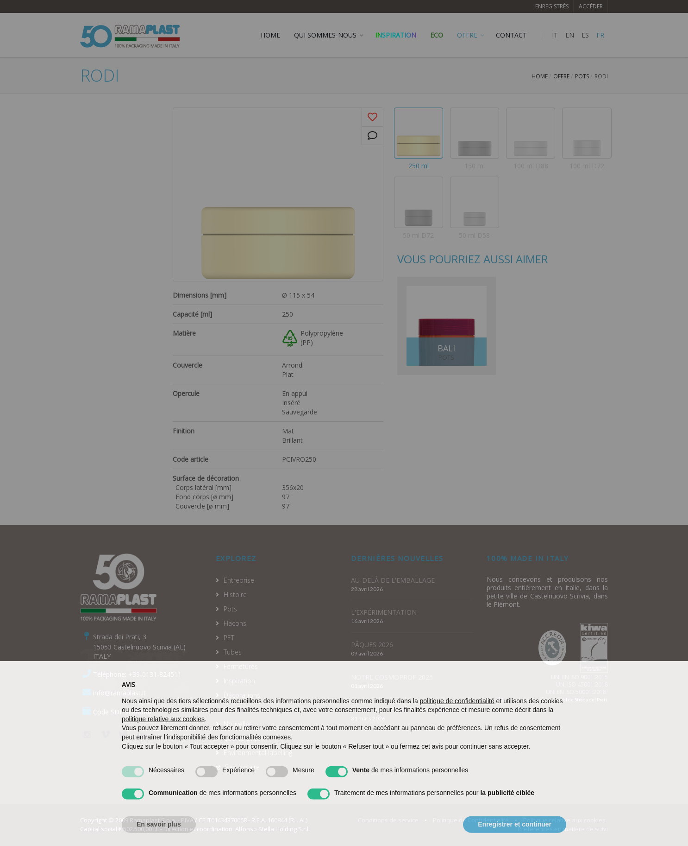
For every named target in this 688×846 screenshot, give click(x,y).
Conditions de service (388, 820)
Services (236, 709)
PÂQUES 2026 (372, 644)
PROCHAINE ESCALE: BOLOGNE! (400, 709)
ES (585, 35)
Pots (582, 76)
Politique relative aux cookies (564, 820)
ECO (436, 35)
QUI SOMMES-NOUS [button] (325, 35)
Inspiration (395, 35)
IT (555, 35)
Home (540, 76)
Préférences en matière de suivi (563, 829)
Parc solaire (242, 767)
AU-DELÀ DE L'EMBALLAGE (393, 580)
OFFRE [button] (467, 35)
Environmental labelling (258, 752)
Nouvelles (238, 723)
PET (229, 637)
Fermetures (241, 666)
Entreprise (239, 580)
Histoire (235, 594)
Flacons (235, 623)
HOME (270, 35)
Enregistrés (552, 6)
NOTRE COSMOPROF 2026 (392, 677)
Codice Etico (242, 738)
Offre (561, 76)
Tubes (233, 652)
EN (569, 35)
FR (600, 35)
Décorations (242, 695)
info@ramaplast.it (119, 692)
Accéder (591, 6)
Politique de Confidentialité (471, 820)
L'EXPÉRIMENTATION (384, 612)
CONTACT (511, 35)
